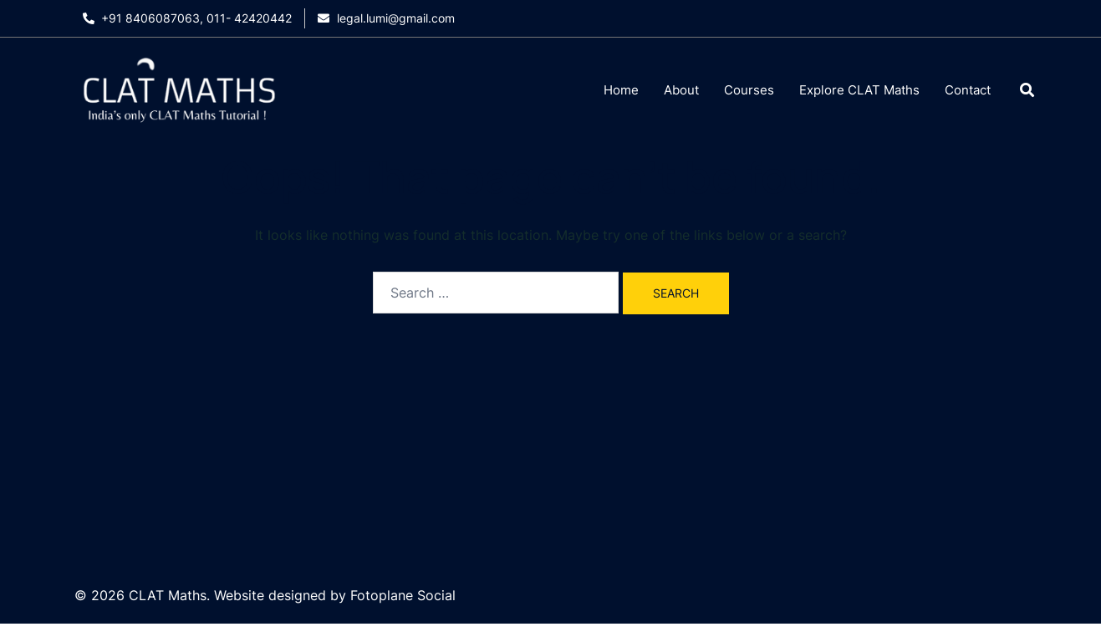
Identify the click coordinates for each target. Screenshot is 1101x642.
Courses (749, 90)
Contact (968, 90)
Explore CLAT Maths (859, 90)
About (681, 90)
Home (621, 90)
